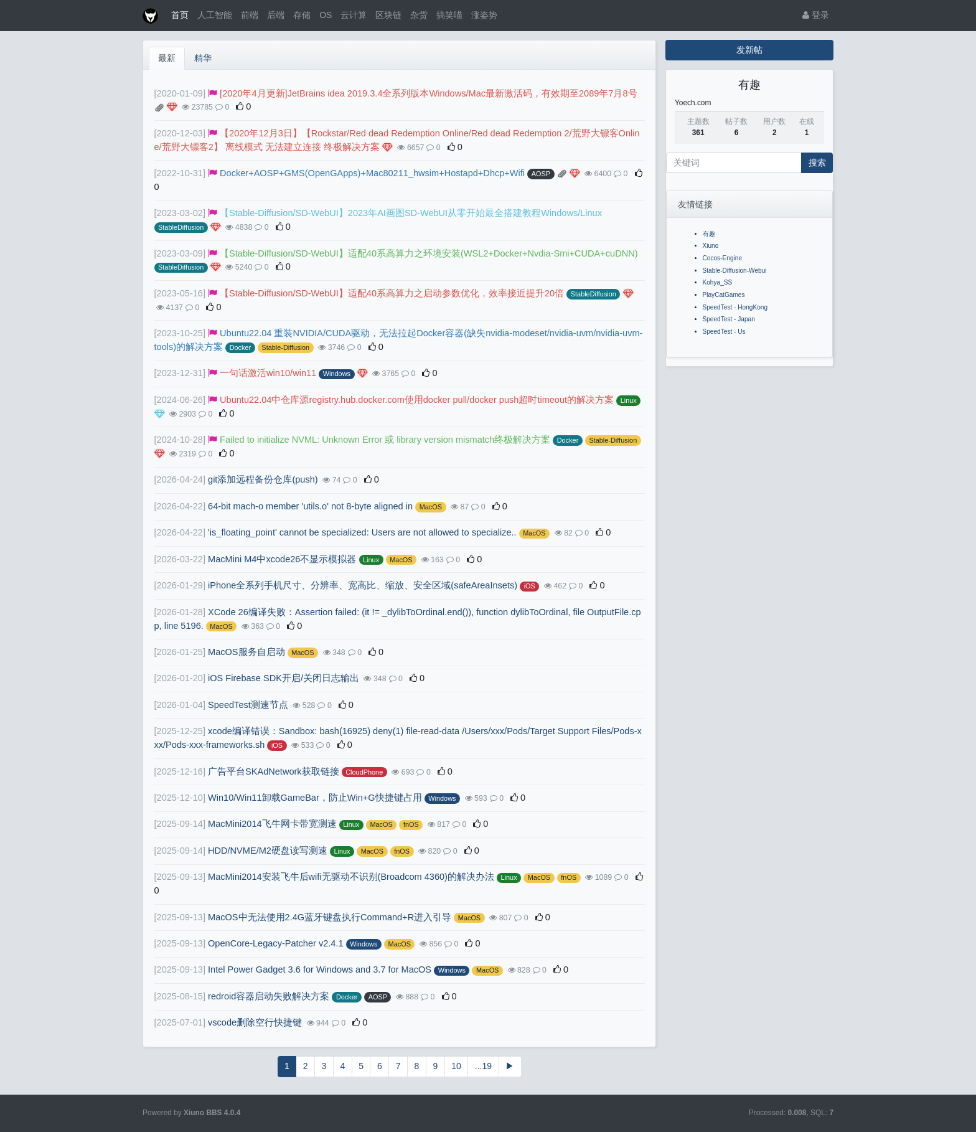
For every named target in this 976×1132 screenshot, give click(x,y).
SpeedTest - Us (724, 331)
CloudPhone (364, 772)
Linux (629, 400)
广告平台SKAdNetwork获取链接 (273, 771)
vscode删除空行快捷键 (255, 1022)
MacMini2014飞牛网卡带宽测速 (272, 824)
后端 (275, 15)
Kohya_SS (718, 282)
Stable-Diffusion (285, 347)
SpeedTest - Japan (729, 319)
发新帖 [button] (749, 50)
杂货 (419, 15)
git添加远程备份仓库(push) (263, 479)
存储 (302, 15)
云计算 (353, 15)
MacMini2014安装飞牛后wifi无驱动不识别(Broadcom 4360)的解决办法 (351, 877)
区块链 (388, 15)
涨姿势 (484, 15)
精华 (203, 58)
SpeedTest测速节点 (248, 705)
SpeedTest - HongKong (735, 307)
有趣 (709, 233)
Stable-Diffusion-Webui (735, 270)
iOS (529, 586)
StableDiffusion (181, 227)
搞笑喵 (449, 15)
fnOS (411, 824)
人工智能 (214, 15)
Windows (336, 373)
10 (456, 1066)
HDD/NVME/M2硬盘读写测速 (267, 851)
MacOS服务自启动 (246, 652)
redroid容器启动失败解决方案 (268, 996)
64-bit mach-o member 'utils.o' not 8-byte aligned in (310, 506)
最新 (167, 58)
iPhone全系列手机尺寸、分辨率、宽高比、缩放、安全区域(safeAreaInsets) (362, 585)
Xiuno (711, 245)
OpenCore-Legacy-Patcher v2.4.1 (276, 943)
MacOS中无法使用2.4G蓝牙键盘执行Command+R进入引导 (329, 917)
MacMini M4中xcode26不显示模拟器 (282, 559)
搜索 (817, 162)
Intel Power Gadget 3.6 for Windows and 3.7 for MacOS (319, 969)
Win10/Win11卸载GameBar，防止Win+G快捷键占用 (315, 798)
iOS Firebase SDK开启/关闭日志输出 (283, 678)
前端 (249, 15)
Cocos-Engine (723, 258)
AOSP (541, 173)
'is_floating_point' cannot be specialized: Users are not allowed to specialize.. (362, 532)
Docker (240, 347)
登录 (815, 15)
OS (325, 15)
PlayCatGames (724, 294)
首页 (180, 15)
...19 (483, 1066)
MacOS (431, 507)
